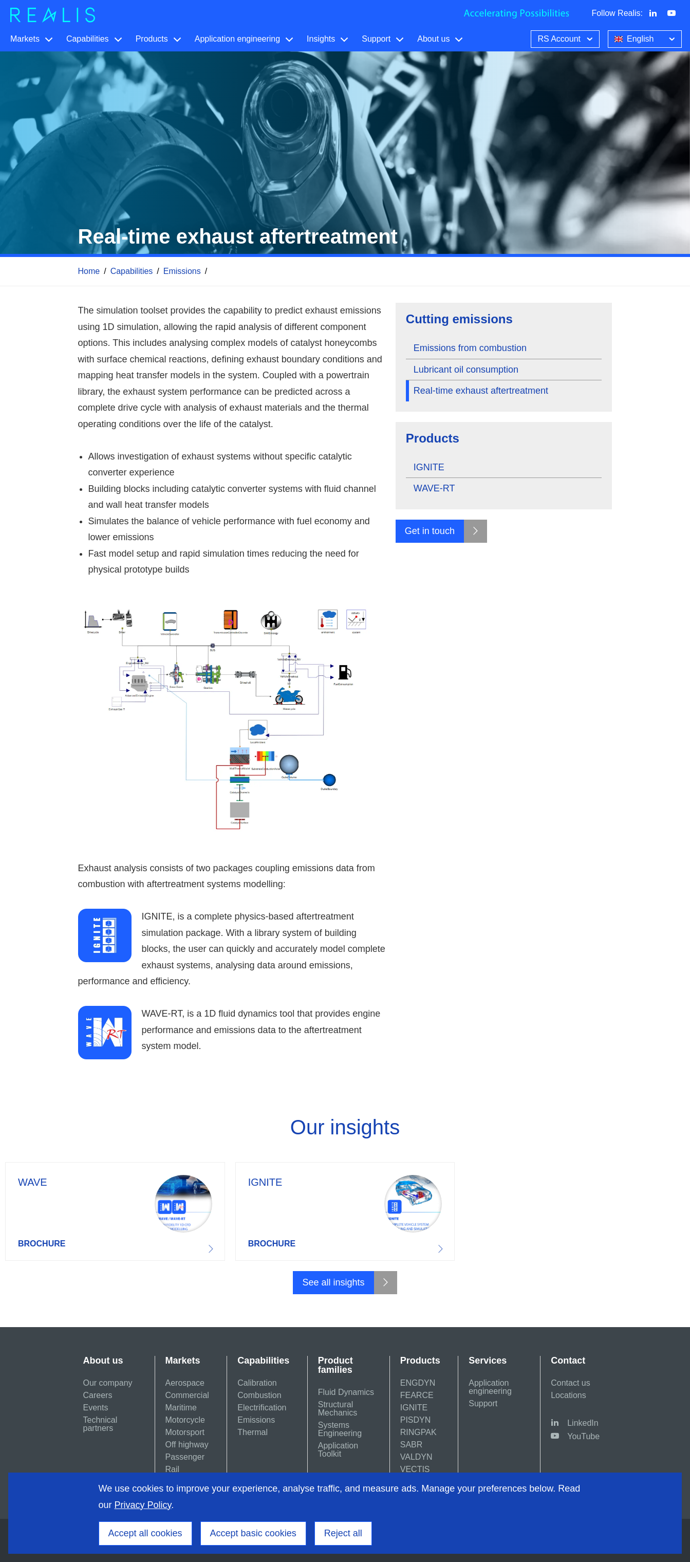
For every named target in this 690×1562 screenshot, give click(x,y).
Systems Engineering (340, 1429)
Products (152, 38)
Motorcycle (185, 1420)
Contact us (570, 1383)
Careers (98, 1395)
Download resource (115, 1211)
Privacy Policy (143, 1505)
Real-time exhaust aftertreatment (481, 390)
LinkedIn (583, 1423)
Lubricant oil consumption (466, 369)
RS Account (566, 38)
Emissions (182, 271)
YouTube (583, 1436)
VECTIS (415, 1469)
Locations (568, 1395)
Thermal (252, 1432)
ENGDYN (417, 1383)
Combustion (259, 1395)
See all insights (333, 1282)
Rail (172, 1469)
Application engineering (237, 38)
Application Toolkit (338, 1449)
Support (376, 38)
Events (95, 1407)
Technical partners (100, 1424)
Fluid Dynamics (346, 1392)
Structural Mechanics (337, 1408)
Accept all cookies (145, 1533)
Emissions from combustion (470, 348)
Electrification (261, 1407)
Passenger (185, 1457)
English (645, 38)
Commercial (187, 1395)
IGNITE (429, 467)
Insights (321, 38)
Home (89, 271)
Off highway (187, 1444)
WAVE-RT (434, 488)
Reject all (343, 1533)
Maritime (181, 1407)
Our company (108, 1383)
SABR (411, 1444)
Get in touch (430, 531)
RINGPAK (418, 1432)
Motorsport (184, 1432)
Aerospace (185, 1383)
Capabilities (87, 38)
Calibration (256, 1383)
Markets (25, 38)
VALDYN (416, 1457)
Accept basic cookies (253, 1533)
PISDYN (415, 1420)
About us (433, 38)
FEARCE (417, 1395)
